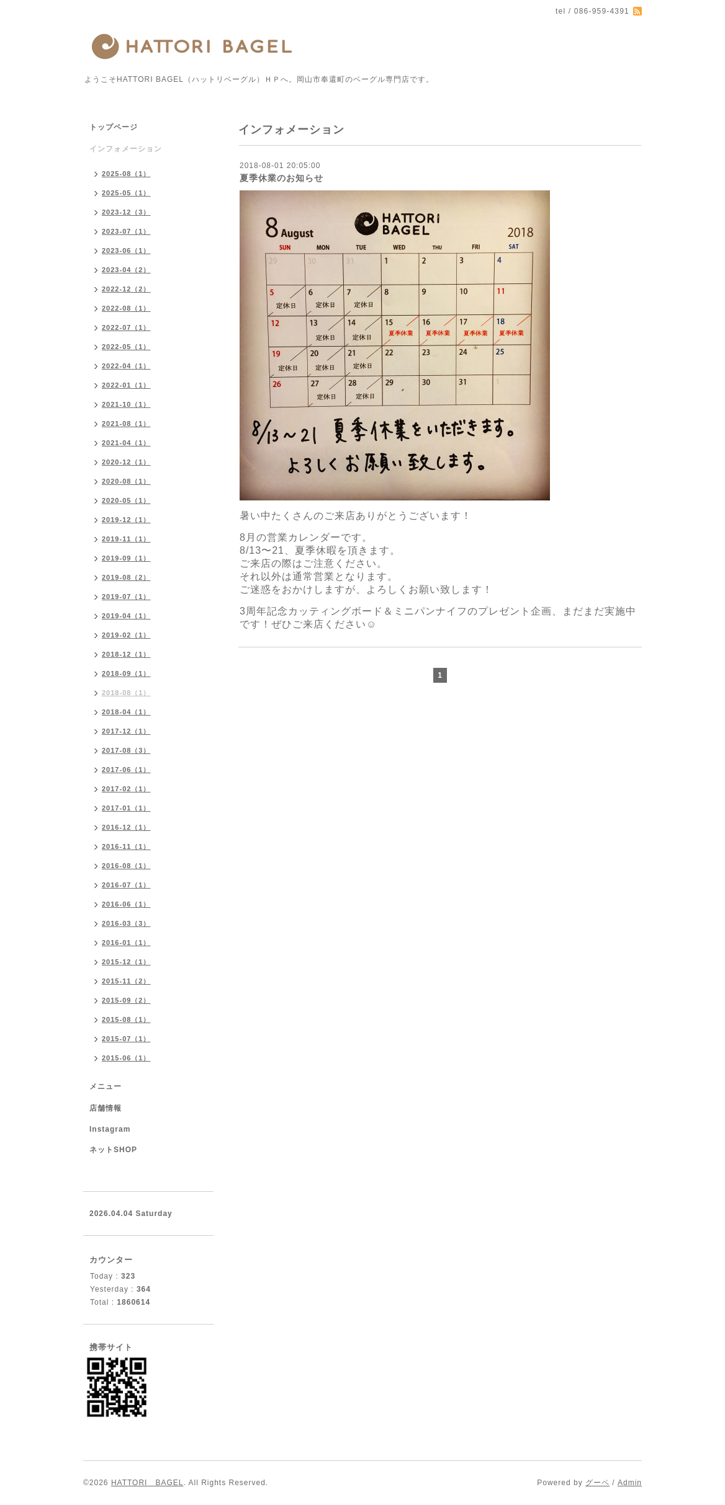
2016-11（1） (126, 846)
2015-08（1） (126, 1019)
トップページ (113, 127)
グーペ (597, 1482)
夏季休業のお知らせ (281, 178)
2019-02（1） (126, 635)
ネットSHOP (113, 1149)
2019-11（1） (126, 539)
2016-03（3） (126, 923)
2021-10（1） (126, 404)
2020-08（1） (126, 481)
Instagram (109, 1129)
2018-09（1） (126, 673)
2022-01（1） (126, 385)
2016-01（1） (126, 942)
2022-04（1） (126, 366)
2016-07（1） (126, 885)
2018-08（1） (126, 692)
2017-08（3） (126, 750)
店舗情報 (105, 1108)
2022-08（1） (126, 308)
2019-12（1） (126, 519)
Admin (630, 1482)
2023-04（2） (126, 269)
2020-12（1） (126, 462)
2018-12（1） (126, 654)
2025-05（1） (126, 193)
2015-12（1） (126, 962)
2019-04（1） (126, 615)
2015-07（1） (126, 1038)
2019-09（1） (126, 558)
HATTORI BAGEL (147, 1482)
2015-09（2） (126, 1000)
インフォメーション (125, 148)
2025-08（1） (126, 173)
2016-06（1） (126, 904)
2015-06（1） (126, 1058)
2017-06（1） (126, 769)
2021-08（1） (126, 423)
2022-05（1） (126, 346)
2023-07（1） (126, 231)
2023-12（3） (126, 212)
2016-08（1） (126, 865)
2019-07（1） (126, 596)
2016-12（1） (126, 827)
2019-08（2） (126, 577)
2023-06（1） (126, 250)
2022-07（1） (126, 327)
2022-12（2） (126, 289)
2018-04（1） (126, 712)
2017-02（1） (126, 788)
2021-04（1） (126, 442)
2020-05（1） (126, 500)
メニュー (105, 1086)
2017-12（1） (126, 731)
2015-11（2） (126, 981)
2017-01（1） (126, 808)
